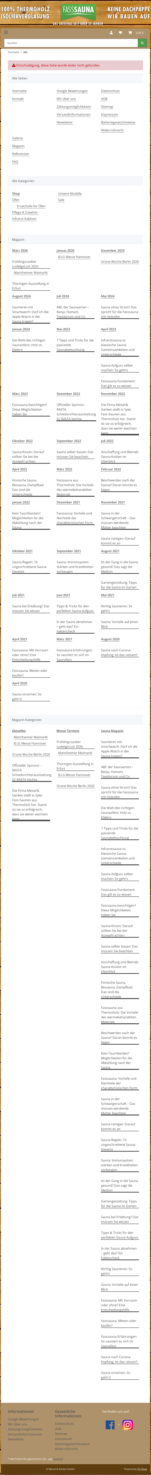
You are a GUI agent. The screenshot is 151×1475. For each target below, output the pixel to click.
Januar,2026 (65, 250)
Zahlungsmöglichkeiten (74, 106)
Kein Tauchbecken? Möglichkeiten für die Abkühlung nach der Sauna (27, 520)
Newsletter (65, 122)
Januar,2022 (21, 502)
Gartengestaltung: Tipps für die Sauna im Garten (119, 584)
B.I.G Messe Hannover (74, 257)
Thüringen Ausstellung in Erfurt (30, 285)
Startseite (19, 91)
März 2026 (20, 250)
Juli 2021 (18, 595)
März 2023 (20, 394)
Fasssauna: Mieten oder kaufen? (29, 673)
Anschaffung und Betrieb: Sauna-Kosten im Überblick (120, 457)
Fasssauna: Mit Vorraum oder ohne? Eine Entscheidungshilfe (30, 655)
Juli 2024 (63, 296)
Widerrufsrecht (112, 130)
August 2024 (21, 296)
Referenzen (20, 154)
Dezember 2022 (68, 394)
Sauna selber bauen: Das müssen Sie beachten (75, 454)
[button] (111, 33)
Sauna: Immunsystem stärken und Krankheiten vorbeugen (75, 567)
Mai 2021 (107, 595)
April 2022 (19, 469)
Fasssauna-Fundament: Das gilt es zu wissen (118, 383)
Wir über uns (66, 99)
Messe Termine (67, 731)
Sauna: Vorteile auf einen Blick (119, 624)
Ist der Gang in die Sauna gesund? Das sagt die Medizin (119, 567)
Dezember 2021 (68, 502)
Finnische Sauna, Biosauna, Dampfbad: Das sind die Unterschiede (28, 487)
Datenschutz (110, 91)
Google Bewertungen (72, 91)
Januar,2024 (21, 329)
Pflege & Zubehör (25, 212)
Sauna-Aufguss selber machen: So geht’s (117, 367)
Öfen (15, 200)
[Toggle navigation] (6, 30)
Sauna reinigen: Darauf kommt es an (118, 540)
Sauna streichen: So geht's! (26, 696)
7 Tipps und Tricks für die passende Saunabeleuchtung (75, 345)
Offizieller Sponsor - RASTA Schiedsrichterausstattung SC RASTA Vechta (76, 412)
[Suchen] (71, 43)
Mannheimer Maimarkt (31, 272)
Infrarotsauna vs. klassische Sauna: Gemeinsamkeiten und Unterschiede (118, 347)
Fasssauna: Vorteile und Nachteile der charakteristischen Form (75, 518)
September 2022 (69, 441)
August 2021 (110, 551)
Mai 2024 (107, 296)
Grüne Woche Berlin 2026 (120, 261)
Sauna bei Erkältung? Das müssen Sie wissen (31, 608)
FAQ (15, 161)
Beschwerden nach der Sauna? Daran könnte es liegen (119, 485)
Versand (58, 1459)
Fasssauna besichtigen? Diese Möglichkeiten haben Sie (29, 409)
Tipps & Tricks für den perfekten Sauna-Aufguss (75, 608)
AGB (104, 99)
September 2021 (69, 551)
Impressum (109, 114)
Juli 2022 (107, 441)
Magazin (18, 146)
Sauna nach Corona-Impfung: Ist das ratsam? (119, 652)
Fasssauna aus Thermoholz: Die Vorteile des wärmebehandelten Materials (75, 487)
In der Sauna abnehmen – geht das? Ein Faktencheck (74, 626)
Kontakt (18, 99)
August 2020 (110, 639)
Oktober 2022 (22, 441)
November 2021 (113, 502)
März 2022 (64, 469)
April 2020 (19, 683)
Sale (61, 200)
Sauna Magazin (112, 731)
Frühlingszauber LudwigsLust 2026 (25, 263)
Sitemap (107, 106)
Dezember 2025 (112, 250)
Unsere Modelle (70, 193)
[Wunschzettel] (120, 33)
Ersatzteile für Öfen (31, 206)
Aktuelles (19, 731)
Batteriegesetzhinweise (118, 122)
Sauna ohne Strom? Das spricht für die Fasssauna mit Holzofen (119, 312)
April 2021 (19, 639)
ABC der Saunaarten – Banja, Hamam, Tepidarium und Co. (73, 312)
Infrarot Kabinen (24, 219)
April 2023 (108, 329)
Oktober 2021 (22, 551)
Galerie (17, 138)
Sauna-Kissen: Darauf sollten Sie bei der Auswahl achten (28, 457)
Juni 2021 (63, 595)
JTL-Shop (142, 1469)
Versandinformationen (73, 114)
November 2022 (113, 394)
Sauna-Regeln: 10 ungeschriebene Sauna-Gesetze (29, 567)
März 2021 (64, 639)
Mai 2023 (63, 329)
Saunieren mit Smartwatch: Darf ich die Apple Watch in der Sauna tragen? (30, 314)
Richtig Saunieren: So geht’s (116, 608)
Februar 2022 (111, 469)
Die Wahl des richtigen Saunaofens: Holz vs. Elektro (28, 345)
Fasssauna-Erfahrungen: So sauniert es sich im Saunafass (75, 655)
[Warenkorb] (136, 33)
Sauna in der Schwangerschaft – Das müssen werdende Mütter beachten (118, 520)
